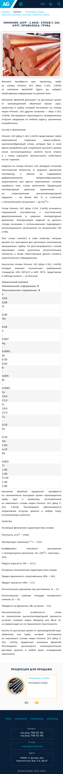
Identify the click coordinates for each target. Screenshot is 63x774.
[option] (31, 686)
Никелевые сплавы (39, 678)
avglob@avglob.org (32, 746)
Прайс (8, 719)
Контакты (52, 719)
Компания (21, 719)
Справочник (37, 719)
